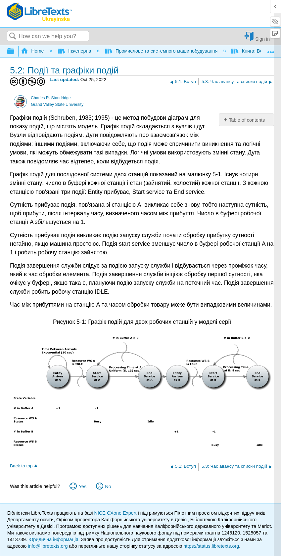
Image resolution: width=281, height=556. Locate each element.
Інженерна (75, 51)
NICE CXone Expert (116, 513)
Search (13, 36)
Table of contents (247, 120)
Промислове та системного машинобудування (162, 51)
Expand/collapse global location (270, 49)
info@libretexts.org (48, 546)
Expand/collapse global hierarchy (15, 51)
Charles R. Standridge (50, 98)
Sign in (262, 38)
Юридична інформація (53, 539)
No (108, 486)
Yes (82, 486)
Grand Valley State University (57, 104)
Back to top (21, 465)
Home (33, 51)
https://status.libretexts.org (211, 546)
